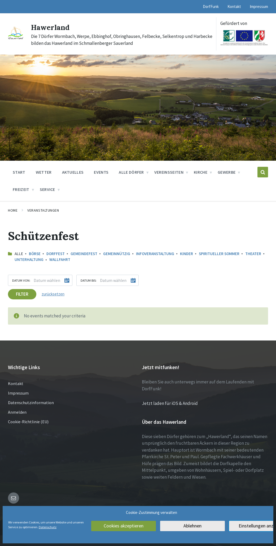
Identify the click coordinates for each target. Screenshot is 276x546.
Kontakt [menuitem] (234, 6)
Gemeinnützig (116, 253)
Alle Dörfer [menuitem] (131, 172)
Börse (35, 253)
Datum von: (21, 280)
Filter (22, 294)
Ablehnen (192, 525)
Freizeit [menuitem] (21, 189)
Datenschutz (47, 527)
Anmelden (17, 412)
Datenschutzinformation (31, 402)
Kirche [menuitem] (200, 172)
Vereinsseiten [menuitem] (168, 172)
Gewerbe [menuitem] (226, 172)
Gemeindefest (84, 253)
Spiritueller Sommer (219, 253)
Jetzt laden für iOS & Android (170, 403)
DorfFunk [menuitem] (211, 6)
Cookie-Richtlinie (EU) (28, 421)
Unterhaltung (29, 259)
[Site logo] (15, 38)
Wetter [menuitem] (44, 172)
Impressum (18, 393)
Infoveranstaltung (155, 253)
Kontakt (15, 383)
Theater (253, 253)
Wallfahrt (59, 259)
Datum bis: (89, 280)
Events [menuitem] (101, 172)
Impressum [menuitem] (259, 6)
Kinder (186, 253)
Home (12, 210)
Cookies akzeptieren (124, 525)
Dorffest (55, 253)
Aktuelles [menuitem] (73, 172)
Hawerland (52, 27)
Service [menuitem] (47, 189)
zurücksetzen (53, 293)
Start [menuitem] (19, 172)
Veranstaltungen (43, 210)
